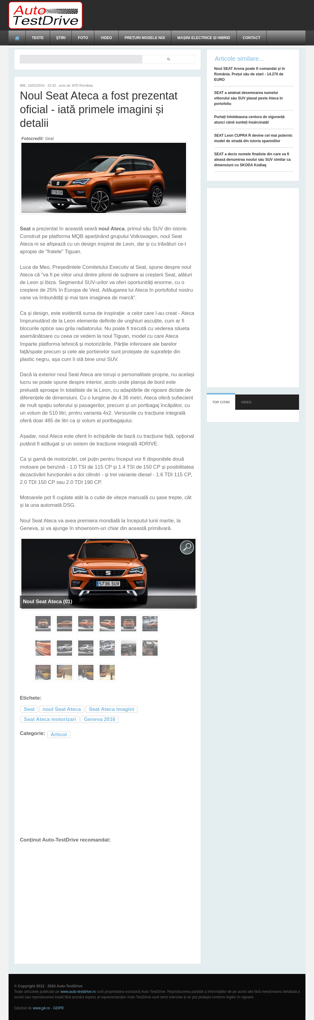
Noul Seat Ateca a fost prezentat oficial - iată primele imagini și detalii (98, 109)
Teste (38, 38)
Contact (252, 38)
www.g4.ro (41, 1008)
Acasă (17, 38)
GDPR (58, 1008)
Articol (59, 734)
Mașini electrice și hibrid (203, 38)
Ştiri (61, 38)
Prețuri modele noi (145, 38)
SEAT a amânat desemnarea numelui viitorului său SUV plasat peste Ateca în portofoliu (248, 98)
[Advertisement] (194, 15)
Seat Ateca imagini (111, 709)
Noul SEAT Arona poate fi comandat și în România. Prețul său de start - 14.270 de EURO (249, 74)
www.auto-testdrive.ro (78, 991)
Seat (29, 709)
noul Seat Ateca (61, 709)
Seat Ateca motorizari (50, 719)
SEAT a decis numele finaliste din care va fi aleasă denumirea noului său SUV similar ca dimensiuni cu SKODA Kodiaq (252, 159)
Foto (83, 38)
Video (106, 38)
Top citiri (221, 402)
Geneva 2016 (99, 719)
